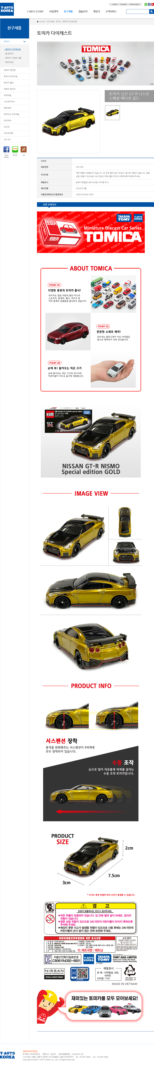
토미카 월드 (9, 82)
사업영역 (53, 11)
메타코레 (7, 108)
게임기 (96, 11)
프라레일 (7, 95)
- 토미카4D (9, 62)
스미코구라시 (9, 101)
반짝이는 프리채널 (11, 114)
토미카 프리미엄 (10, 76)
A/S (24, 151)
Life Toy (7, 139)
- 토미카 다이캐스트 (12, 49)
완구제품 (68, 11)
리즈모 (6, 127)
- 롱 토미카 (8, 53)
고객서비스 (111, 11)
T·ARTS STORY (35, 11)
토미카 (6, 41)
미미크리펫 (8, 133)
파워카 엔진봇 (10, 70)
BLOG (15, 151)
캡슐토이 (82, 11)
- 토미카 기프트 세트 (12, 58)
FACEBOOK (6, 152)
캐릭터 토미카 (10, 89)
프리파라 (7, 120)
